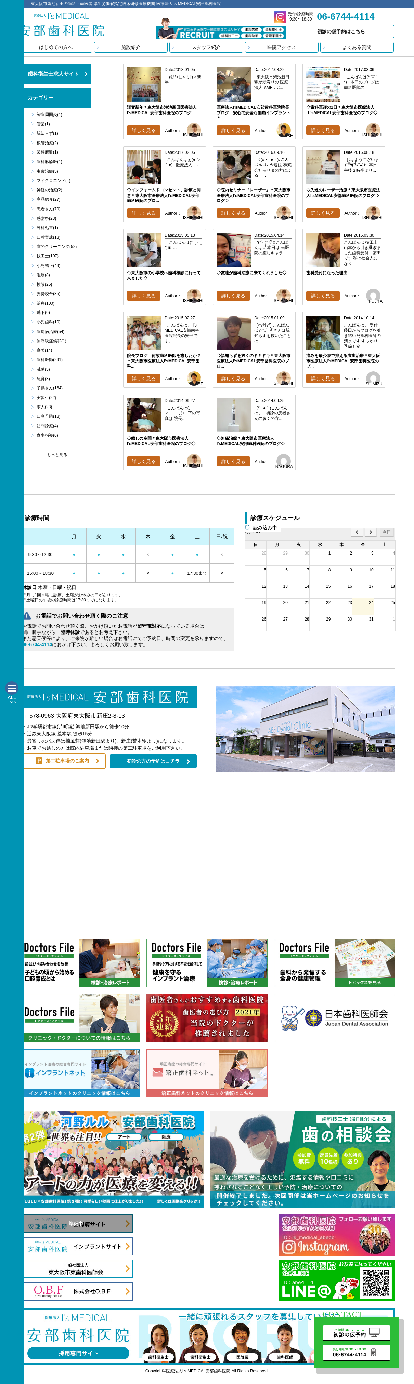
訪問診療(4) (47, 426)
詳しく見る (144, 130)
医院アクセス (281, 47)
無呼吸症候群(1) (51, 340)
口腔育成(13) (48, 237)
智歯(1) (43, 124)
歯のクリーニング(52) (57, 246)
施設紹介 (131, 47)
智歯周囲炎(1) (49, 114)
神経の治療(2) (49, 190)
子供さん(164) (50, 388)
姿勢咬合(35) (48, 293)
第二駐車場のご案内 (67, 760)
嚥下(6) (43, 312)
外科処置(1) (47, 227)
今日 (387, 532)
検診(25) (44, 284)
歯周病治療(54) (50, 331)
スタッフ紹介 (206, 47)
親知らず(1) (47, 133)
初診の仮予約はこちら (341, 31)
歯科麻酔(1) (47, 152)
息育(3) (43, 378)
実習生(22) (46, 397)
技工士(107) (48, 256)
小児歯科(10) (48, 322)
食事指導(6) (47, 435)
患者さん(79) (48, 209)
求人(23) (44, 406)
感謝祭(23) (46, 218)
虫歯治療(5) (47, 171)
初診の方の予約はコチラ (153, 761)
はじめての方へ (56, 47)
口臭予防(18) (48, 416)
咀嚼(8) (43, 274)
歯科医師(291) (50, 359)
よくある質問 (356, 47)
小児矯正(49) (48, 265)
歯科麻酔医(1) (49, 161)
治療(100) (45, 303)
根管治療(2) (47, 143)
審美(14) (44, 350)
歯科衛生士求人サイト (53, 74)
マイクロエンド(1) (53, 180)
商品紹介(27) (48, 199)
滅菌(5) (43, 369)
